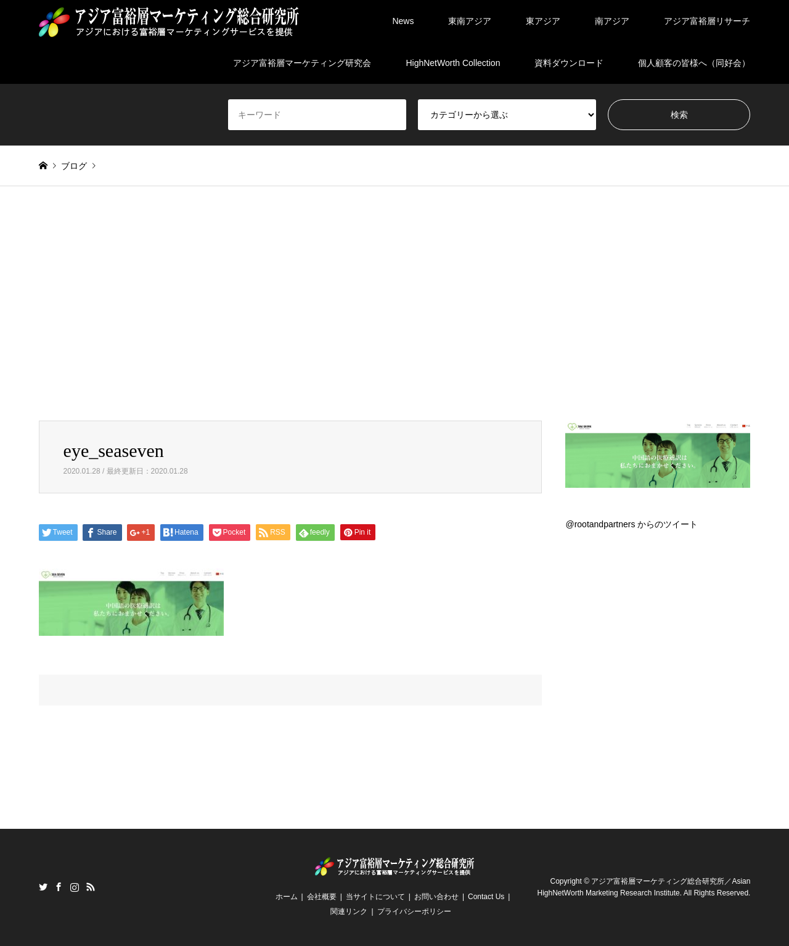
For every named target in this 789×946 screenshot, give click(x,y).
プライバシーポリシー (414, 911)
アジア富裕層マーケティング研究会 (302, 63)
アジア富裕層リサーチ (707, 21)
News (403, 21)
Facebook (58, 886)
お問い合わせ (436, 896)
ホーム (287, 896)
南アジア (612, 21)
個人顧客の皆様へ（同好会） (694, 63)
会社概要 (322, 896)
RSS (90, 886)
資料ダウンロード (568, 63)
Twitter (43, 886)
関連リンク (348, 911)
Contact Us (486, 896)
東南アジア (469, 21)
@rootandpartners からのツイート (631, 524)
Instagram (74, 886)
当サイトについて (375, 896)
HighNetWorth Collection (453, 63)
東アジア (543, 21)
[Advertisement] (394, 303)
